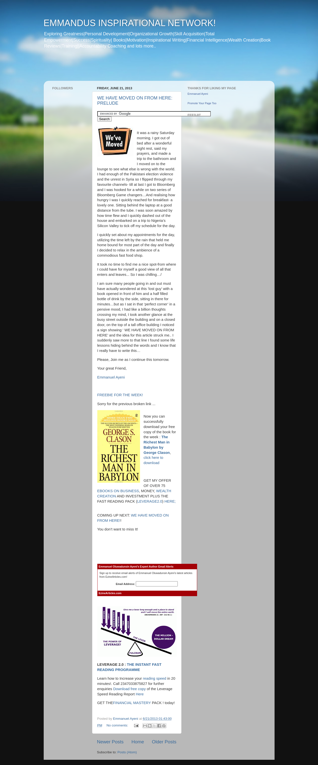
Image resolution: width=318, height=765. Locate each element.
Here (140, 694)
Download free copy (130, 689)
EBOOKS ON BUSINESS (118, 491)
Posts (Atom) (127, 752)
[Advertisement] (139, 68)
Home (138, 741)
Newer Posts (110, 741)
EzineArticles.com (110, 593)
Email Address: (147, 583)
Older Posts (164, 741)
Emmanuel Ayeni (111, 377)
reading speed (154, 678)
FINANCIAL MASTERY (132, 703)
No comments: (117, 725)
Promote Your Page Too (202, 103)
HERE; (170, 501)
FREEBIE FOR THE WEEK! (120, 395)
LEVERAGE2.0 (149, 501)
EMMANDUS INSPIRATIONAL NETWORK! (130, 23)
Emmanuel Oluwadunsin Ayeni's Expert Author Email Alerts (136, 566)
